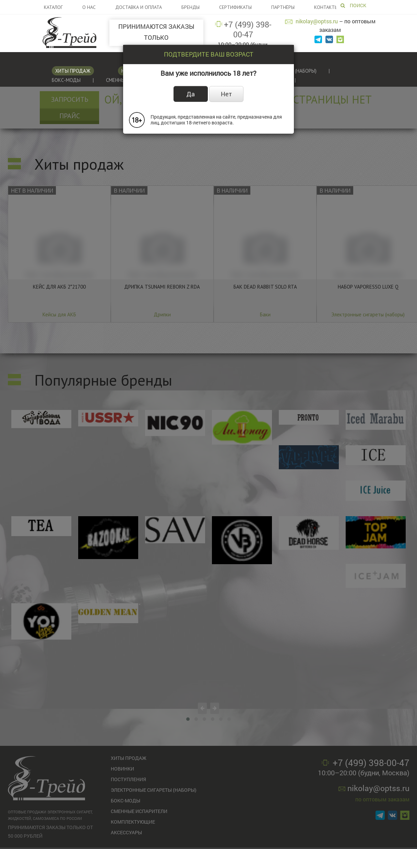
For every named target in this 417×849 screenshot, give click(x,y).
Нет (226, 94)
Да (191, 94)
